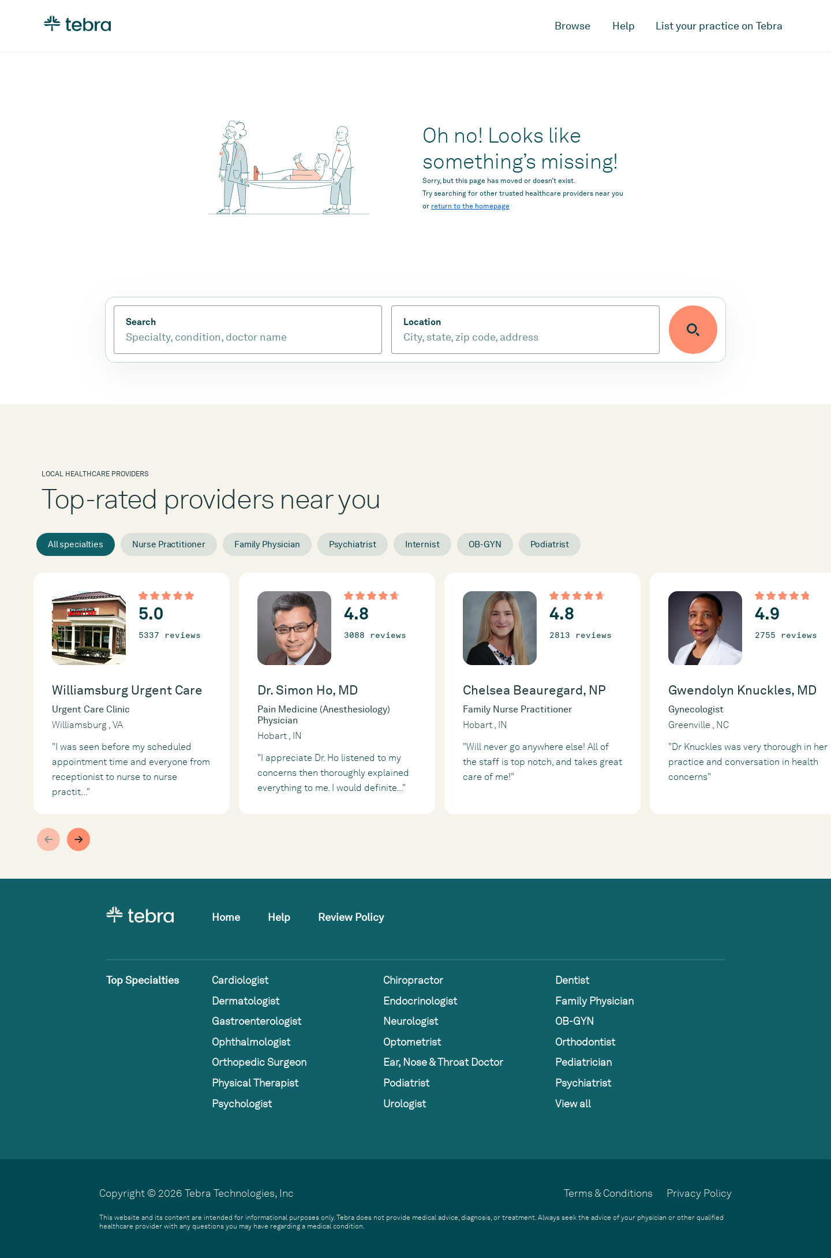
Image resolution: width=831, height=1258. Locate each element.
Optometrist (412, 1042)
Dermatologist (245, 1001)
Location (422, 322)
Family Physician (267, 544)
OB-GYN (485, 544)
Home (226, 917)
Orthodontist (585, 1042)
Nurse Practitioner (168, 544)
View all (573, 1104)
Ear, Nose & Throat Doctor (443, 1062)
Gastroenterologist (256, 1021)
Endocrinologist (420, 1001)
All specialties (75, 544)
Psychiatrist (352, 544)
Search (141, 322)
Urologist (404, 1104)
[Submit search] (693, 329)
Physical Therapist (255, 1083)
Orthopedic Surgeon (259, 1062)
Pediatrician (583, 1062)
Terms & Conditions (608, 1193)
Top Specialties (142, 980)
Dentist (572, 980)
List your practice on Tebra (719, 26)
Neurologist (410, 1021)
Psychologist (242, 1104)
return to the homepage (470, 206)
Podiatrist (550, 544)
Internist (422, 544)
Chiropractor (413, 980)
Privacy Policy (699, 1193)
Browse (572, 26)
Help (623, 26)
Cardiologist (240, 980)
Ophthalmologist (251, 1042)
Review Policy (351, 917)
